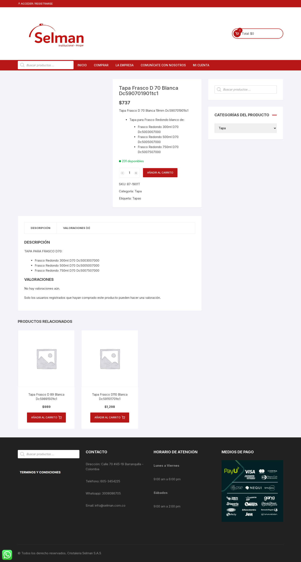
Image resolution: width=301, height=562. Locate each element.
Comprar (101, 65)
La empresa (125, 65)
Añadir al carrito (160, 172)
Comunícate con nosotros (163, 65)
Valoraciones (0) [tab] (76, 228)
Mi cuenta (201, 65)
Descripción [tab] (40, 228)
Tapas (136, 198)
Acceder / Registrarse (35, 3)
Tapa (138, 191)
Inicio (82, 65)
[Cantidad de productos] (129, 173)
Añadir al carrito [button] (46, 417)
